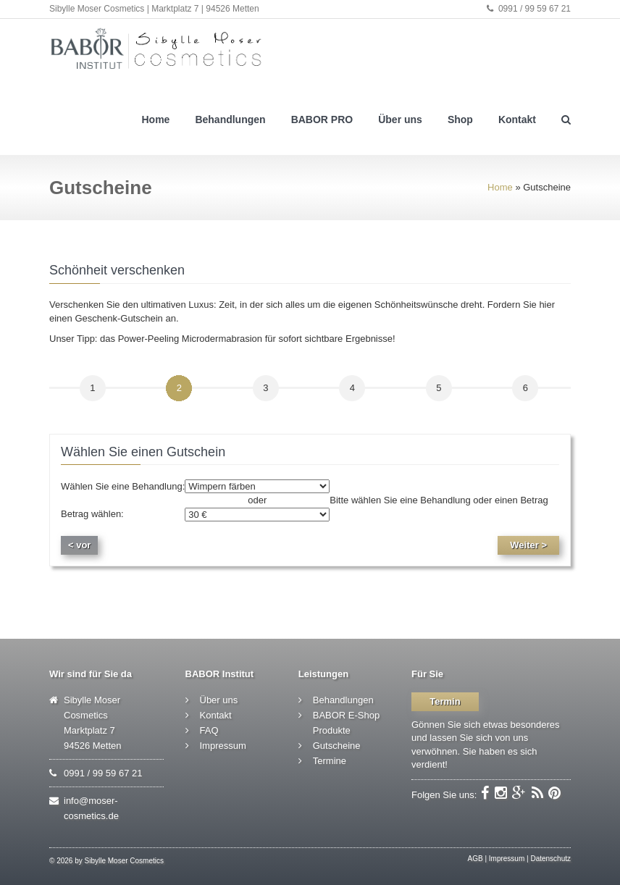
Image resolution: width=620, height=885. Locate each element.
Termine (329, 760)
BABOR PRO (322, 119)
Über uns (400, 119)
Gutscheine (337, 745)
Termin (445, 701)
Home (155, 119)
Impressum (223, 745)
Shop (460, 119)
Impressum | (509, 859)
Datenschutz (550, 859)
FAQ (209, 730)
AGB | (477, 859)
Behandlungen (230, 119)
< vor (79, 545)
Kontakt (517, 119)
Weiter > (528, 545)
